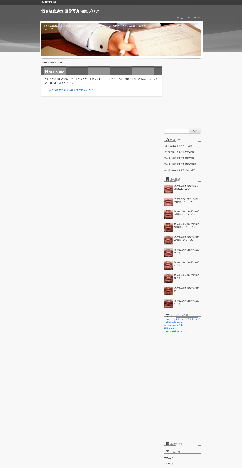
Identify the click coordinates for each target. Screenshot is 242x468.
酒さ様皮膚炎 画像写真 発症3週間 (179, 158)
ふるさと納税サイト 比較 (175, 331)
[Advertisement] (182, 386)
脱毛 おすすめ (170, 328)
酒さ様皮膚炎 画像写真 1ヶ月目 (178, 146)
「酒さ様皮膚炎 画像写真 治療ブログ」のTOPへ (72, 90)
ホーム (180, 18)
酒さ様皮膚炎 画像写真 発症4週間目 (180, 164)
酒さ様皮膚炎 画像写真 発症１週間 (179, 170)
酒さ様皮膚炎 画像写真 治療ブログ (70, 11)
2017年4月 (168, 458)
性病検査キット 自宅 (173, 325)
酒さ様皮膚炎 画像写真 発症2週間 (179, 152)
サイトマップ (194, 18)
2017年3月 (168, 464)
